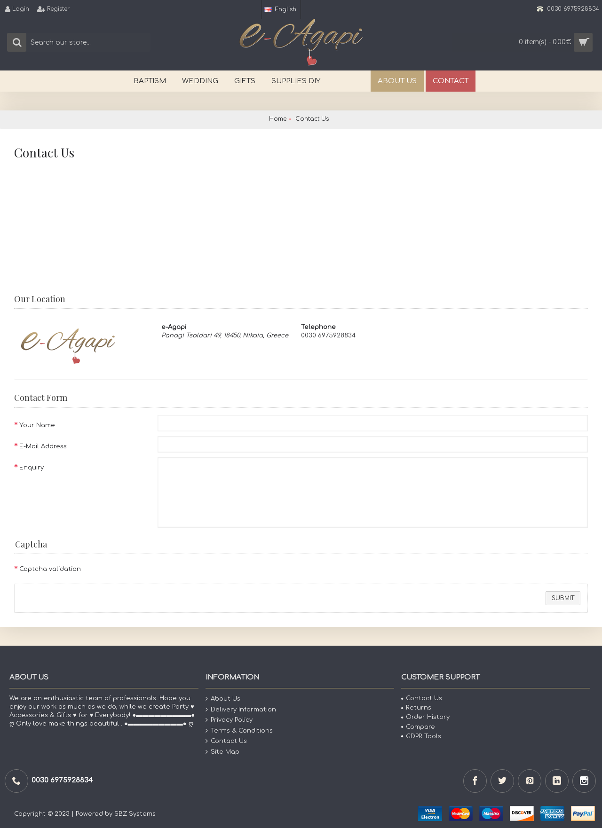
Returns (416, 707)
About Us (223, 699)
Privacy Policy (229, 720)
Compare (418, 727)
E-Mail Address (43, 446)
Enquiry (31, 467)
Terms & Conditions (239, 730)
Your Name (37, 425)
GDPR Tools (421, 736)
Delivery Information (241, 709)
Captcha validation (50, 569)
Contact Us (226, 741)
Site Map (222, 752)
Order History (425, 717)
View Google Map (199, 357)
